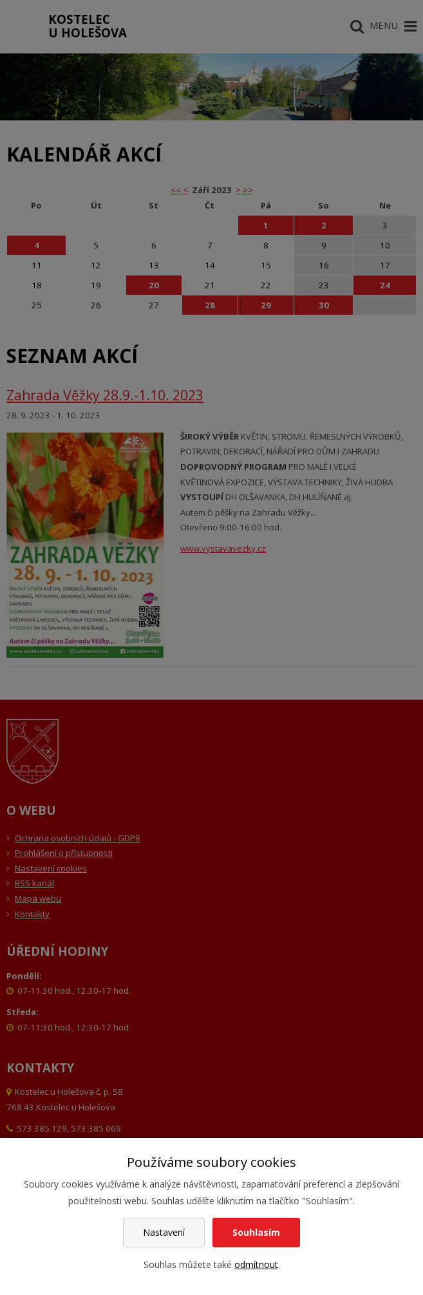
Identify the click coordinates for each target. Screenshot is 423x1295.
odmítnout (256, 1264)
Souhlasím (256, 1232)
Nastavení (164, 1232)
